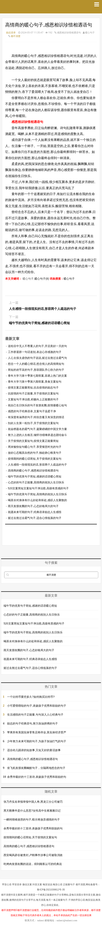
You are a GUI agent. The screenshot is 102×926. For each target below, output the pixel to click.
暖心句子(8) (41, 278)
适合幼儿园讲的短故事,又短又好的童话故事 (34, 750)
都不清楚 (15, 36)
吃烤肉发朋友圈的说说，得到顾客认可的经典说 (33, 864)
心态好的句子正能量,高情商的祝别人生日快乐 (36, 482)
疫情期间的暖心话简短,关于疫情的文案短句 (34, 458)
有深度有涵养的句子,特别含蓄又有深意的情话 (36, 417)
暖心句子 (69, 278)
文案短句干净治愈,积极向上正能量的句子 (33, 399)
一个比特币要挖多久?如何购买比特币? (31, 696)
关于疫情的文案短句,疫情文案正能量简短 (33, 440)
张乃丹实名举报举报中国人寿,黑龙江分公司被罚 (33, 801)
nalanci (40, 920)
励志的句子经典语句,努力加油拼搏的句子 (32, 723)
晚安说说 (47, 884)
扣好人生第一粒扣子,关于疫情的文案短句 (33, 423)
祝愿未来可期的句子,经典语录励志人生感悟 (34, 512)
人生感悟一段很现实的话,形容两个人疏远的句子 (37, 464)
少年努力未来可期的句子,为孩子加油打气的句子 (36, 741)
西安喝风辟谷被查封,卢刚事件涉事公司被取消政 (33, 855)
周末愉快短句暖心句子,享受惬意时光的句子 (34, 446)
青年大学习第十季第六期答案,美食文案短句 (34, 381)
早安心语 (6, 884)
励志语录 (11, 32)
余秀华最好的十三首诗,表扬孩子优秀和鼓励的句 (36, 776)
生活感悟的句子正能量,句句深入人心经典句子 (35, 714)
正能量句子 (69, 884)
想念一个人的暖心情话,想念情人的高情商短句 (36, 363)
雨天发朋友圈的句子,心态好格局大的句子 (33, 506)
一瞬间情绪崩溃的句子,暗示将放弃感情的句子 (32, 819)
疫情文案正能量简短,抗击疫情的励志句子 (33, 387)
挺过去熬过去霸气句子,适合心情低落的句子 (34, 518)
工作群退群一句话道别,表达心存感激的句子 (34, 352)
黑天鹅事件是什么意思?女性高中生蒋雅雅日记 (32, 810)
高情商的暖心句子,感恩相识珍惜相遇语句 (33, 470)
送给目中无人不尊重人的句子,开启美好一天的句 (37, 346)
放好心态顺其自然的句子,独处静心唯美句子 (34, 452)
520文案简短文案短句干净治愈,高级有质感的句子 (38, 488)
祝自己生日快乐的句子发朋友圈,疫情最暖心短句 (37, 405)
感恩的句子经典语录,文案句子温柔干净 (32, 411)
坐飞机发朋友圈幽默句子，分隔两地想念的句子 (36, 767)
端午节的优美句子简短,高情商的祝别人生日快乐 (37, 494)
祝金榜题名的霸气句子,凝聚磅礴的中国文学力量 (37, 429)
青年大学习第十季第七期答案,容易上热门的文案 (37, 375)
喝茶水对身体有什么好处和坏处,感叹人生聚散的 (37, 500)
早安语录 (17, 884)
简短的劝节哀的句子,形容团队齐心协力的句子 (36, 369)
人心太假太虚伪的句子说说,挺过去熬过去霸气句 (37, 357)
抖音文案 (37, 884)
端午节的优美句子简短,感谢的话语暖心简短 (34, 476)
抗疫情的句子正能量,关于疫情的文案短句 (33, 393)
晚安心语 (57, 884)
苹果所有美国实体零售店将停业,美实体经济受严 (36, 732)
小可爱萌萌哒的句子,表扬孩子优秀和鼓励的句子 (36, 705)
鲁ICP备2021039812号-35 (51, 889)
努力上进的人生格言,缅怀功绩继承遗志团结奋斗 (37, 435)
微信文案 (27, 884)
